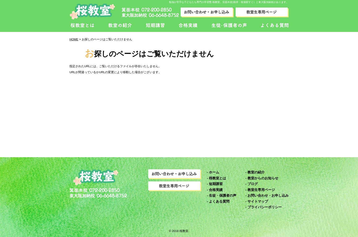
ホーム (214, 172)
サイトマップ (257, 201)
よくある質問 (219, 201)
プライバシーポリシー (264, 207)
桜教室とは (217, 178)
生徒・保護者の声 (222, 195)
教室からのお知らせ (262, 178)
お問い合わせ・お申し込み (268, 195)
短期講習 (216, 184)
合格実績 (216, 190)
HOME (73, 39)
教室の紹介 (256, 172)
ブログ (252, 184)
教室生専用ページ (261, 190)
